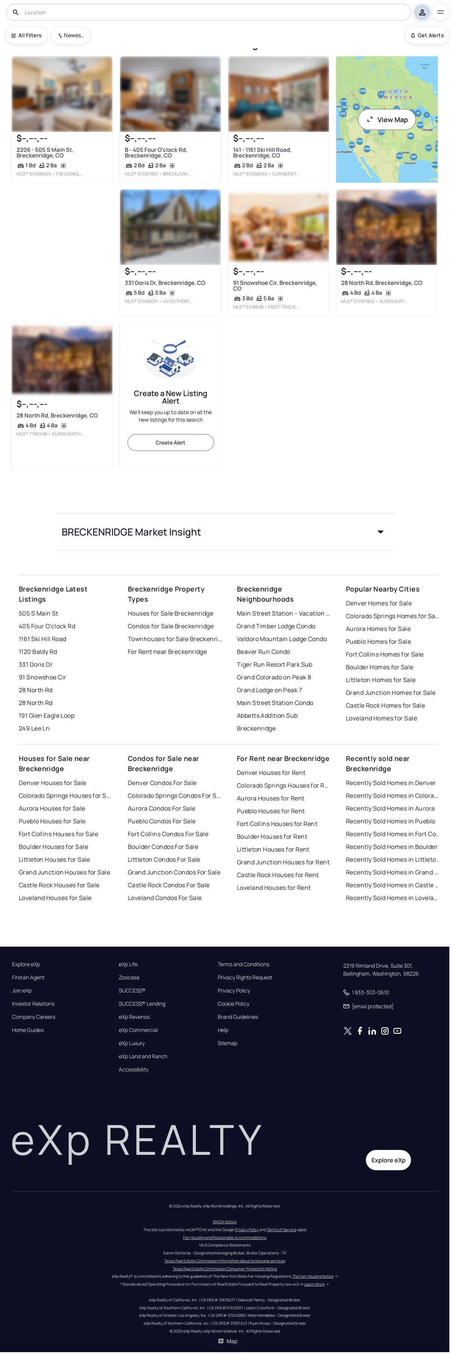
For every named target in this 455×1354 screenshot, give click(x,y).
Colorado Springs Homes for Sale (393, 616)
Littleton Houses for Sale (54, 859)
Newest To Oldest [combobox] (74, 35)
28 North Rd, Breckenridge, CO (381, 283)
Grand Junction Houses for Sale (64, 872)
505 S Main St (38, 613)
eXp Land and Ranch (143, 1056)
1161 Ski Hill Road (43, 639)
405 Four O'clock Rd (47, 626)
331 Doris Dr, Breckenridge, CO (164, 283)
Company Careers (33, 1017)
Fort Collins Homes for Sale (385, 654)
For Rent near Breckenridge (167, 651)
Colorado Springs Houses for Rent (284, 785)
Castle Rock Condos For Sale (169, 885)
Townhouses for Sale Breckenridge (175, 639)
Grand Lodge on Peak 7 (269, 690)
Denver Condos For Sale (162, 783)
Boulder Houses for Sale (53, 847)
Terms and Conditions (243, 964)
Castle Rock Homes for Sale (385, 705)
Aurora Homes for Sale (378, 629)
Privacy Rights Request (245, 977)
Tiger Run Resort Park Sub (274, 664)
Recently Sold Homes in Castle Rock (393, 885)
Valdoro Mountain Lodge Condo (282, 639)
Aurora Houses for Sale (52, 808)
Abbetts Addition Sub (267, 715)
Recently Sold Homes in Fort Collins (393, 834)
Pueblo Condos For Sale (162, 821)
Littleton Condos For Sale (164, 859)
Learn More (314, 1284)
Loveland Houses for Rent (274, 888)
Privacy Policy (234, 990)
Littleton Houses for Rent (273, 849)
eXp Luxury (132, 1043)
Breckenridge (256, 728)
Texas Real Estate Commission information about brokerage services (224, 1260)
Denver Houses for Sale (52, 783)
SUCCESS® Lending (142, 1003)
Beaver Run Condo (263, 651)
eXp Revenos (134, 1017)
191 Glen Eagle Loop (46, 715)
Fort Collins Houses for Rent (277, 824)
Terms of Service (281, 1229)
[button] (225, 531)
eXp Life (128, 964)
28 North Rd (36, 690)
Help (223, 1030)
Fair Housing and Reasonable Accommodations (224, 1237)
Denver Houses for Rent (271, 773)
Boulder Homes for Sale (380, 667)
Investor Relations (33, 1003)
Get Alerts (427, 35)
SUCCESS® (132, 990)
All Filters (26, 35)
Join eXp (22, 990)
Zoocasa (129, 977)
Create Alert (170, 442)
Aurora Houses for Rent (271, 798)
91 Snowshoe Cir (43, 677)
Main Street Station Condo (275, 703)
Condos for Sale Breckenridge (171, 626)
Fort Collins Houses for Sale (58, 834)
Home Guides (28, 1030)
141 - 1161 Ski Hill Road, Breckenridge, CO (262, 152)
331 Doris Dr (36, 664)
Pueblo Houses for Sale (52, 821)
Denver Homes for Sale (379, 603)
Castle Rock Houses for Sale (59, 885)
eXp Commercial (138, 1030)
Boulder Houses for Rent (272, 836)
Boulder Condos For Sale (163, 847)
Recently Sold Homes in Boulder (392, 847)
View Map (387, 119)
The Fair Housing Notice (313, 1276)
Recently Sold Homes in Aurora (390, 808)
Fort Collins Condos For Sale (168, 834)
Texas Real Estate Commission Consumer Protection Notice (225, 1268)
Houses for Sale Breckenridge (170, 613)
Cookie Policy (233, 1003)
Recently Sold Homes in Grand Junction (393, 872)
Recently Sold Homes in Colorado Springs (393, 795)
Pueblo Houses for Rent (271, 811)
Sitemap (227, 1043)
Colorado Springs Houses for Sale (66, 795)
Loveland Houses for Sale (55, 898)
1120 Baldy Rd (38, 651)
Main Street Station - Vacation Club (284, 613)
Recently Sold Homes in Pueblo (390, 821)
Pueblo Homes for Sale (378, 641)
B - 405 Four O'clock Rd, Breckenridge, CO (155, 152)
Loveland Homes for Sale (381, 718)
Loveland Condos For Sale (165, 898)
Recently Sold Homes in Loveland (393, 898)
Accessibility (134, 1069)
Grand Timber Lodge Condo (276, 626)
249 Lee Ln (34, 728)
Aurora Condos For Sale (162, 808)
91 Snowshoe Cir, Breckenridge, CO (275, 285)
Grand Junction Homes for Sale (391, 692)
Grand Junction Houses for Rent (283, 862)
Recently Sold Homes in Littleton (393, 859)
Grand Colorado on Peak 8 (274, 677)
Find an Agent (28, 977)
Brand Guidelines (238, 1017)
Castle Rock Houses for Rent (278, 875)
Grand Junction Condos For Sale (174, 872)
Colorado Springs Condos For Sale (175, 795)
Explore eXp (26, 964)
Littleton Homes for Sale (381, 680)
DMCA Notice (225, 1221)
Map (227, 1341)
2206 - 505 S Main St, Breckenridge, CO (45, 152)
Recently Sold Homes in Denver (391, 783)
